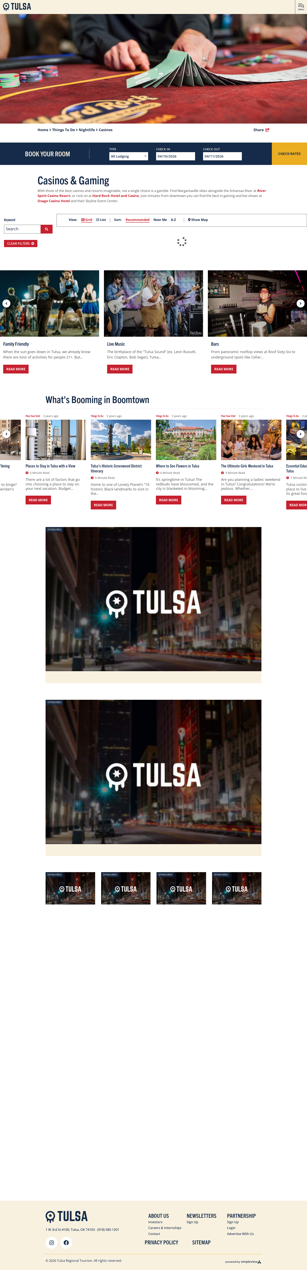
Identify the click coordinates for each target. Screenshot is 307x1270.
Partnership (241, 1215)
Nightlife (88, 129)
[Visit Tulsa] (17, 7)
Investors (155, 1222)
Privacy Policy (161, 1242)
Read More (15, 369)
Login (231, 1228)
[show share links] (261, 130)
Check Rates (289, 153)
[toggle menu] (301, 7)
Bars (215, 344)
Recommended (138, 220)
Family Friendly (16, 344)
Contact (154, 1234)
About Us (158, 1215)
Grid (86, 220)
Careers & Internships (164, 1228)
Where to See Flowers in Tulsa (177, 465)
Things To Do (65, 129)
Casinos (106, 129)
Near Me (160, 220)
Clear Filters (20, 243)
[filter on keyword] (47, 229)
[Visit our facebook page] (66, 1243)
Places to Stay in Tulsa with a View (50, 465)
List (101, 220)
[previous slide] (6, 304)
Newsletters (201, 1215)
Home (44, 129)
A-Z (173, 220)
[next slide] (301, 304)
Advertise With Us (240, 1234)
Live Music (116, 344)
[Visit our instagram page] (51, 1243)
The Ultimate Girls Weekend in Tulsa (247, 465)
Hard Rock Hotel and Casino (115, 195)
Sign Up (192, 1222)
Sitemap (201, 1242)
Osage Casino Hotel (54, 201)
